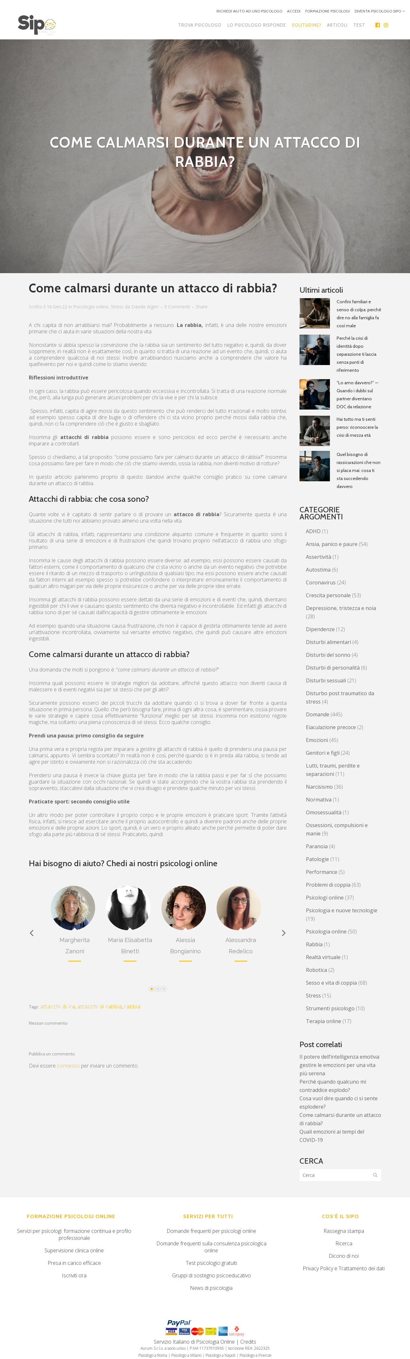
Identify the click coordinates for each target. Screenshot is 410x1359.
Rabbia (314, 944)
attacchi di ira (57, 1006)
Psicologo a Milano (186, 1355)
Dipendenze (320, 629)
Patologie (317, 859)
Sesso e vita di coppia (331, 982)
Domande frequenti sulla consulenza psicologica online (211, 1247)
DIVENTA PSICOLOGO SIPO (378, 11)
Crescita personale (328, 595)
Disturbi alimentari (328, 642)
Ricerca (343, 1243)
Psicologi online (325, 897)
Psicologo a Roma (152, 1355)
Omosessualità (323, 812)
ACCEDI (293, 11)
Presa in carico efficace (74, 1262)
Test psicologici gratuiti (211, 1262)
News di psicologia (211, 1287)
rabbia (132, 1006)
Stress (117, 307)
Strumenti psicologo (330, 1008)
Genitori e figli (323, 752)
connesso (68, 1065)
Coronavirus (321, 582)
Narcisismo (319, 786)
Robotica (316, 969)
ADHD (313, 531)
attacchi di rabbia (100, 1006)
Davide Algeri (145, 307)
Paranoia (317, 846)
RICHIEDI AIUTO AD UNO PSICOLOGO (249, 11)
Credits (248, 1341)
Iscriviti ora (74, 1275)
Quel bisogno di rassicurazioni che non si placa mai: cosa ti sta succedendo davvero (359, 470)
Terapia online (323, 1021)
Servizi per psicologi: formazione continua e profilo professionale (74, 1234)
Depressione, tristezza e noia (341, 608)
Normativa (319, 799)
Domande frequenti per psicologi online (211, 1230)
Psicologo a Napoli (220, 1355)
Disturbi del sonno (328, 654)
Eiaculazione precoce (331, 727)
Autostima (318, 569)
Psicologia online (90, 307)
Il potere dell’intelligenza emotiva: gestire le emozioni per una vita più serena (339, 1065)
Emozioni (317, 740)
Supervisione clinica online (74, 1250)
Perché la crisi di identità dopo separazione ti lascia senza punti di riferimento (356, 354)
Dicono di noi (344, 1255)
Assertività (318, 556)
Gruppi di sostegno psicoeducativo (211, 1275)
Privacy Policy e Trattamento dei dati (344, 1268)
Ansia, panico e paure (331, 544)
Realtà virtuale (323, 957)
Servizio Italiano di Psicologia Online (194, 1341)
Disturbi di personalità (333, 667)
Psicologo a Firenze (256, 1355)
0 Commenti (177, 307)
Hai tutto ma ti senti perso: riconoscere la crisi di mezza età (357, 427)
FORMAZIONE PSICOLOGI (327, 11)
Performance (321, 871)
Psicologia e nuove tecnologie (341, 910)
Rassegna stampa (344, 1230)
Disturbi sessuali (326, 680)
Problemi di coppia (328, 884)
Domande (317, 714)
